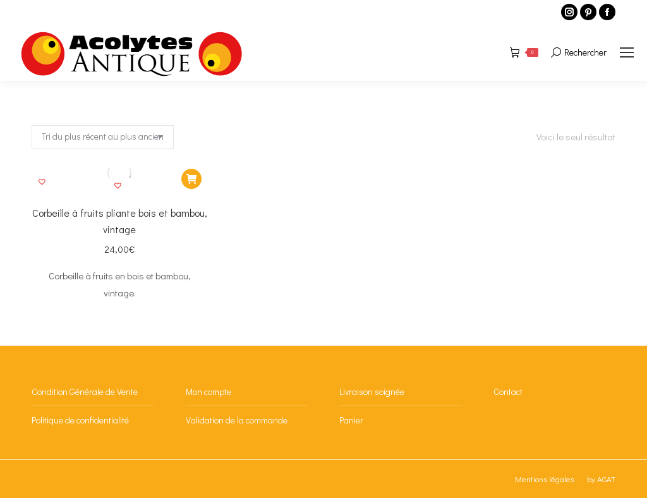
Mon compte (208, 392)
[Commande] (103, 137)
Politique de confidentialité (80, 420)
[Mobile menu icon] (626, 52)
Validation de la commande (236, 420)
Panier (351, 420)
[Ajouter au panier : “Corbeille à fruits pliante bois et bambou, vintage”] (191, 179)
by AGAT (601, 478)
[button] (119, 187)
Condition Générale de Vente (85, 392)
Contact (508, 392)
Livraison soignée (371, 392)
